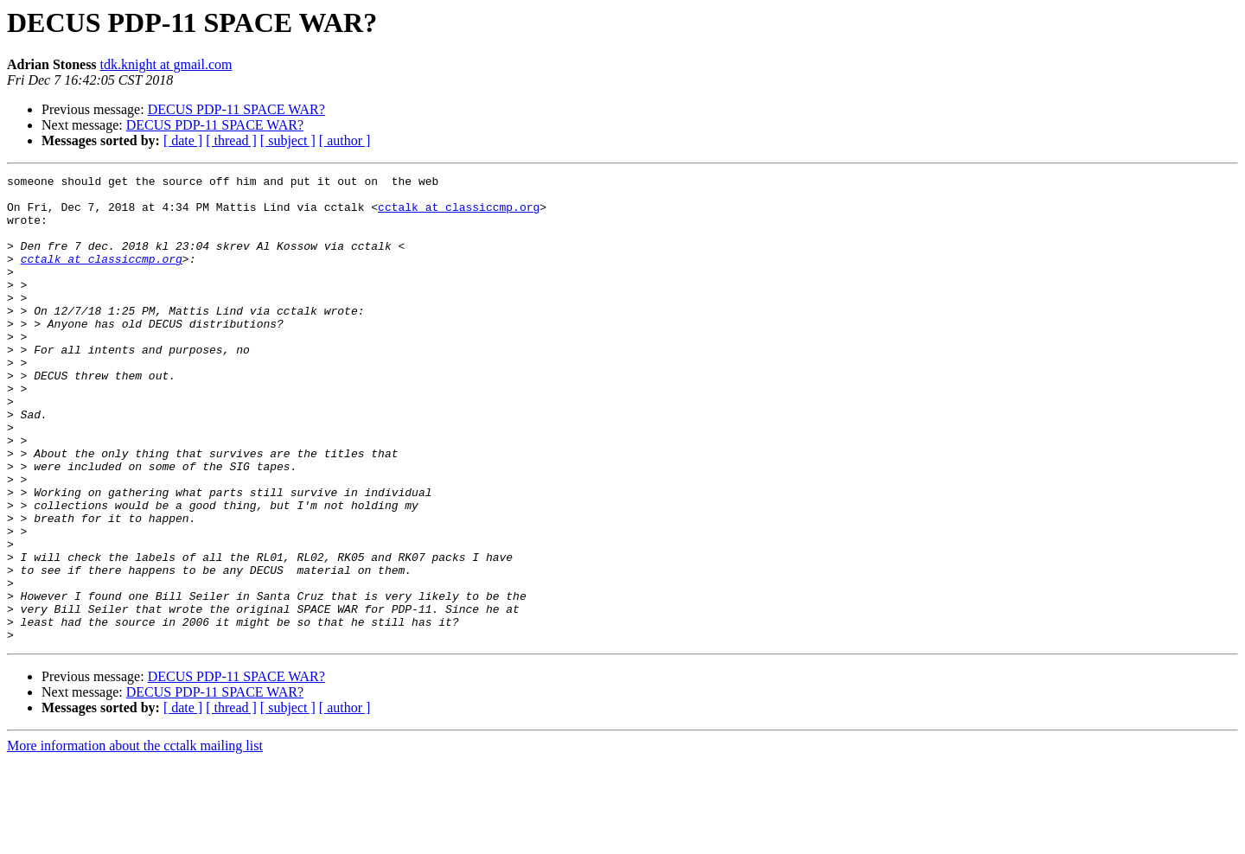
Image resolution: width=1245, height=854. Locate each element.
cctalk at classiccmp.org (459, 214)
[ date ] (182, 140)
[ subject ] (288, 140)
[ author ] (345, 140)
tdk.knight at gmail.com (166, 64)
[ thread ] (231, 140)
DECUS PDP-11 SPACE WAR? (236, 109)
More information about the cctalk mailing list (135, 839)
